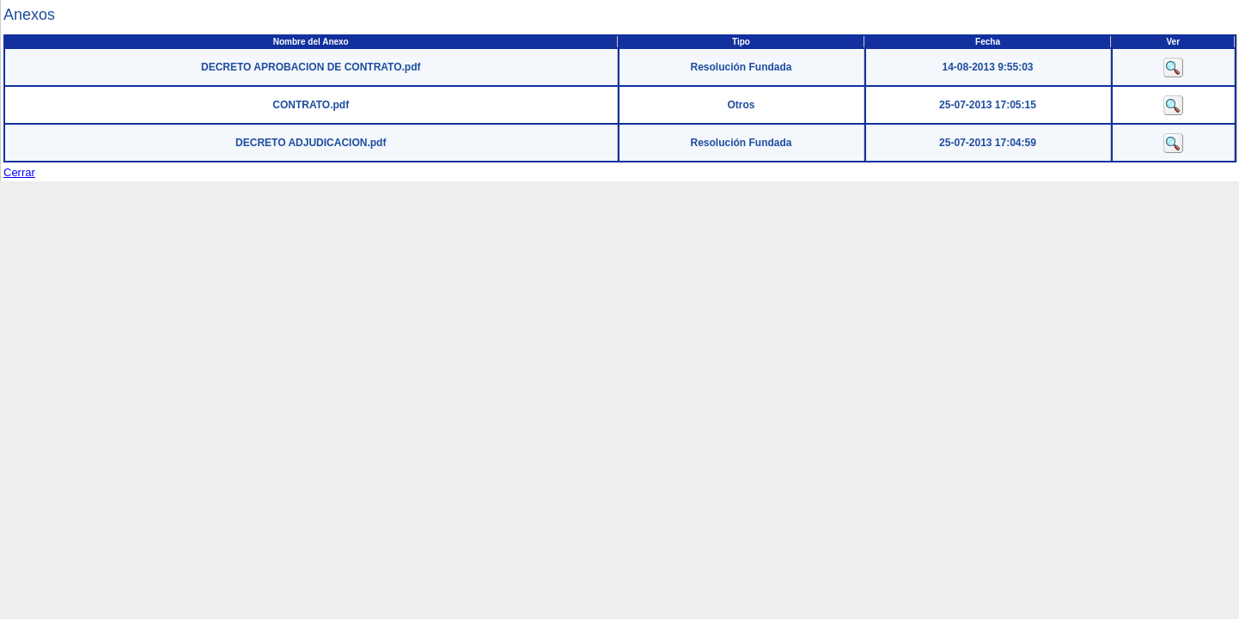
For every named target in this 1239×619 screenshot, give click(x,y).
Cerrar (19, 172)
